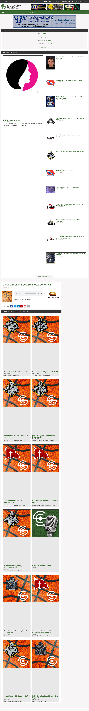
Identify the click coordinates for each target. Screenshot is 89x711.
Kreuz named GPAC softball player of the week (70, 151)
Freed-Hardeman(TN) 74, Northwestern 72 (13, 501)
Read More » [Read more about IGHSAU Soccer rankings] (6, 127)
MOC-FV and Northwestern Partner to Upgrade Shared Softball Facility (70, 237)
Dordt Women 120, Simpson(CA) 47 (16, 697)
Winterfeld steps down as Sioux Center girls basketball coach (69, 97)
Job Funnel (64, 1)
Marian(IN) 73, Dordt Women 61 (15, 372)
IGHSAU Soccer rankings (11, 120)
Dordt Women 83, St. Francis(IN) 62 (16, 436)
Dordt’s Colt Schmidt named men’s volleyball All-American (70, 57)
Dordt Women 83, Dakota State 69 (45, 372)
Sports (5, 30)
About (73, 1)
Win (69, 1)
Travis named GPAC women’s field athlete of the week (70, 118)
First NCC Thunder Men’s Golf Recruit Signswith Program (70, 254)
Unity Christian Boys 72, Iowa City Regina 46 (45, 697)
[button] (3, 12)
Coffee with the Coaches (41, 566)
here (29, 299)
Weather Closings (47, 1)
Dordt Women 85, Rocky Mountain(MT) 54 (13, 566)
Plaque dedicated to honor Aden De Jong (68, 187)
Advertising (79, 1)
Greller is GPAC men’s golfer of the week (68, 135)
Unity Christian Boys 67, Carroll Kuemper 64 (15, 632)
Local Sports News (10, 52)
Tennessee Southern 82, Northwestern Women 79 (41, 632)
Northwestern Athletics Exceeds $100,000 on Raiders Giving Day (69, 204)
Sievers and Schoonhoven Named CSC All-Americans (68, 220)
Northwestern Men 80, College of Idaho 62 (45, 501)
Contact (86, 1)
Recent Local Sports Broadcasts (15, 311)
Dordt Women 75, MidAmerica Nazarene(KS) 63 (43, 436)
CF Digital (56, 1)
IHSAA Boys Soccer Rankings (64, 170)
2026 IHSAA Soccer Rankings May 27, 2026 (69, 80)
